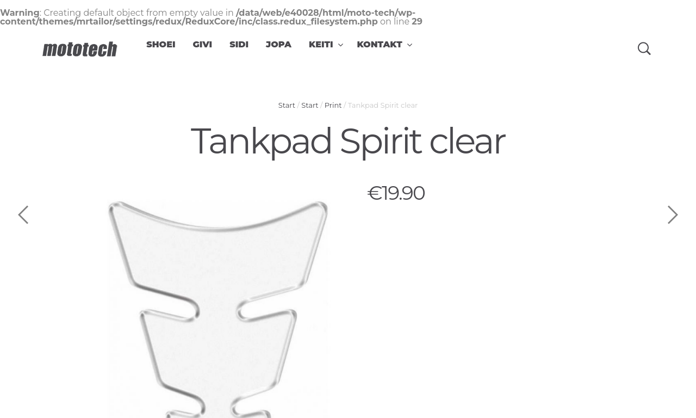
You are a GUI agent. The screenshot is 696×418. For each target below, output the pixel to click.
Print (333, 105)
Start (286, 105)
